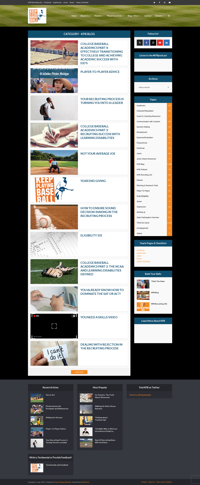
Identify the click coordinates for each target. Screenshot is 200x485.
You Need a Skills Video (99, 317)
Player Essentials (114, 16)
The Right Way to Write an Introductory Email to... (106, 430)
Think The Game (158, 281)
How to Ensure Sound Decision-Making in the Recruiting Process (99, 211)
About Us (84, 16)
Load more (79, 372)
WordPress (85, 482)
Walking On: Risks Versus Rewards (105, 407)
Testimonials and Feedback (53, 466)
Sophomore (57, 2)
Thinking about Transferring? (101, 418)
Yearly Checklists (82, 2)
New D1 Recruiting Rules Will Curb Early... (105, 441)
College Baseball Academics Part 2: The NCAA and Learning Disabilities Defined (98, 267)
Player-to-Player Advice (100, 71)
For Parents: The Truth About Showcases (104, 396)
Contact (148, 16)
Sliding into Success (54, 417)
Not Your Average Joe (98, 153)
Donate (158, 16)
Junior (65, 2)
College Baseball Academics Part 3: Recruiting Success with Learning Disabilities (101, 131)
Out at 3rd (50, 395)
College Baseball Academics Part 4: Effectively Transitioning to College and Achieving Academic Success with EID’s (102, 53)
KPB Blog (155, 293)
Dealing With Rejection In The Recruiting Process (102, 346)
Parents (97, 16)
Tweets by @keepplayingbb (140, 395)
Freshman (47, 2)
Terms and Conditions (164, 482)
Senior (72, 2)
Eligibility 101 (91, 235)
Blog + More (133, 16)
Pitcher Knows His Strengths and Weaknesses (53, 408)
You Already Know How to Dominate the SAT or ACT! (100, 293)
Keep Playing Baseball (62, 482)
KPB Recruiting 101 (35, 2)
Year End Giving (93, 180)
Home (74, 16)
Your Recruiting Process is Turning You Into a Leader (102, 100)
